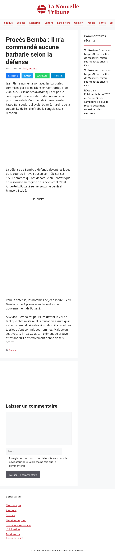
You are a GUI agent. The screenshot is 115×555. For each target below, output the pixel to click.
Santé (102, 22)
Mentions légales (16, 520)
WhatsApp (42, 75)
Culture (49, 22)
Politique (8, 22)
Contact (10, 515)
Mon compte (13, 505)
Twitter (27, 75)
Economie (34, 22)
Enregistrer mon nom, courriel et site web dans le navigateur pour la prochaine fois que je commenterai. (38, 461)
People (91, 22)
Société (21, 22)
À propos (11, 510)
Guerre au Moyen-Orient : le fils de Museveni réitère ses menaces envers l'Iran (97, 58)
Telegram (58, 75)
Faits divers (63, 22)
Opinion (78, 22)
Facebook (13, 75)
